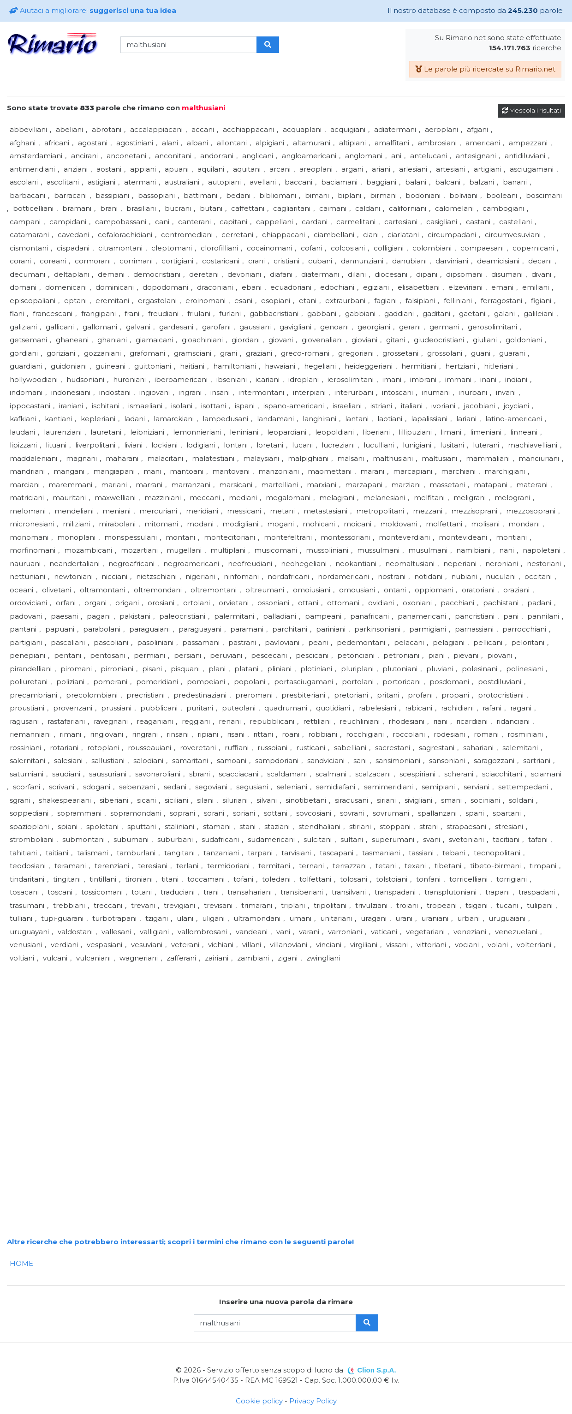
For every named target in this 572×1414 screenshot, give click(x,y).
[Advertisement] (283, 1029)
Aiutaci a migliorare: (92, 10)
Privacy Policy (313, 1400)
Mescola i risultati (531, 110)
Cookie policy (259, 1400)
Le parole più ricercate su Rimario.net (485, 69)
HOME (21, 1263)
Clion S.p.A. (376, 1370)
